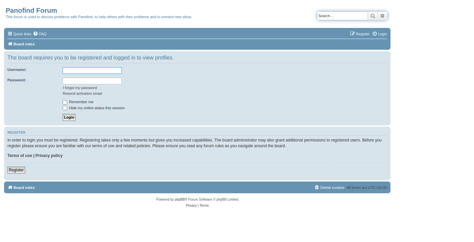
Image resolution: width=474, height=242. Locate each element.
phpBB (220, 199)
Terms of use (59, 155)
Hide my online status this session (134, 108)
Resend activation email (122, 93)
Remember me (118, 102)
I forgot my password (120, 88)
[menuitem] (79, 34)
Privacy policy (88, 155)
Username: (56, 70)
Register (56, 170)
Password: (56, 80)
